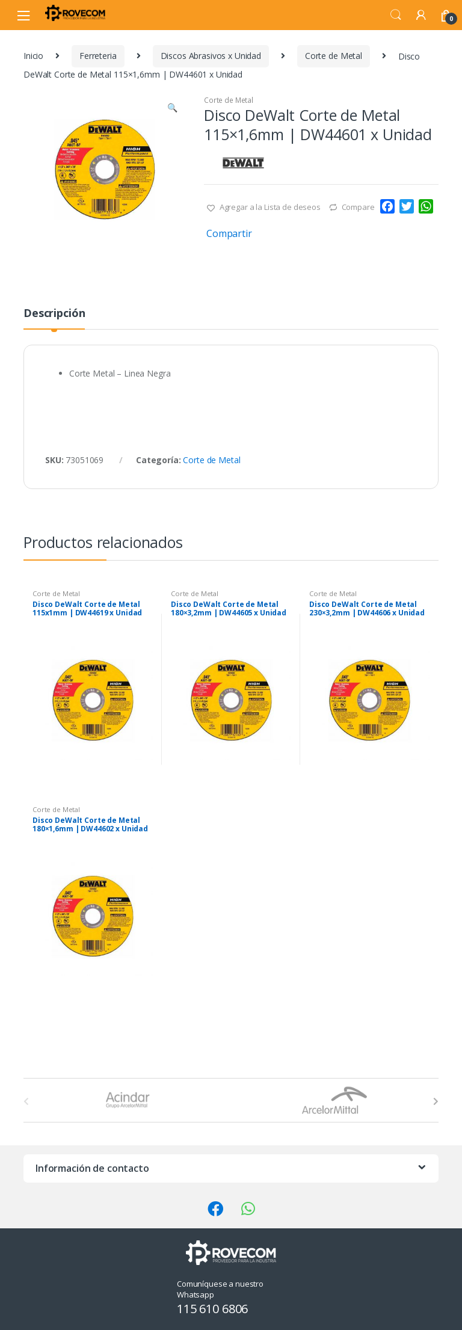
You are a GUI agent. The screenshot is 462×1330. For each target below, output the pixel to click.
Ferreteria (98, 55)
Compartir (229, 233)
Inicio (33, 55)
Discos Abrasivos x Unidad (211, 55)
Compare (358, 207)
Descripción (54, 313)
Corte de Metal (333, 55)
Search (395, 15)
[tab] (54, 318)
